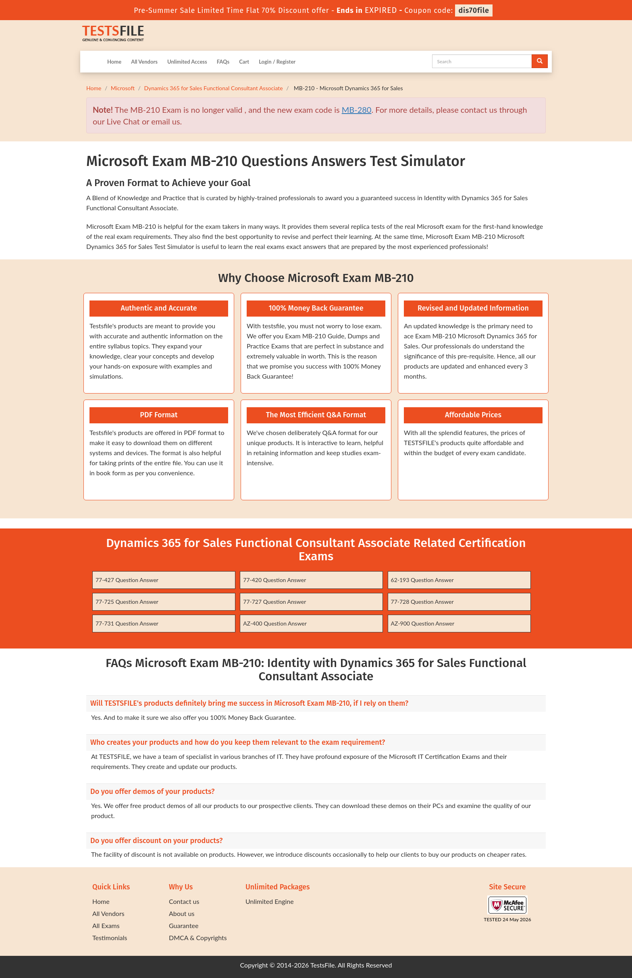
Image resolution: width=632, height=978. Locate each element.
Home (114, 61)
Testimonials (109, 937)
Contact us (184, 901)
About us (181, 913)
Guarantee (183, 925)
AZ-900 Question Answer (423, 623)
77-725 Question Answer (127, 601)
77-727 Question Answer (274, 601)
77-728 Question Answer (422, 601)
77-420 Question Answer (274, 579)
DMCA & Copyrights (198, 937)
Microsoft (123, 88)
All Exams (106, 925)
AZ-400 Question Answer (275, 623)
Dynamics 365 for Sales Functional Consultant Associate (213, 88)
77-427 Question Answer (127, 579)
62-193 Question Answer (422, 579)
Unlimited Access (187, 61)
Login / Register (277, 61)
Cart (244, 61)
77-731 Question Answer (127, 623)
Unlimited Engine (269, 901)
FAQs (223, 61)
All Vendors (144, 61)
